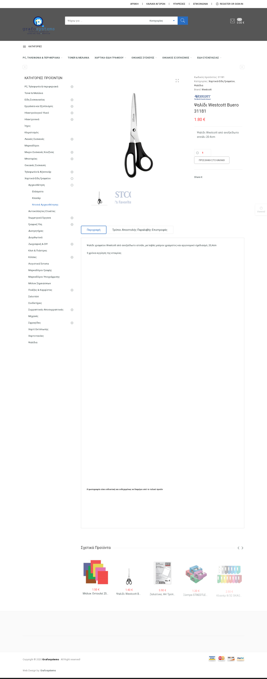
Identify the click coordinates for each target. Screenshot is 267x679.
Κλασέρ (36, 215)
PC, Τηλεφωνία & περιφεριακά (43, 59)
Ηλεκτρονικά (32, 136)
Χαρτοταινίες (36, 353)
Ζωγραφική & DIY (38, 261)
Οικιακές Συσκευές (159, 59)
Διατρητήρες (35, 248)
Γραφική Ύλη (35, 241)
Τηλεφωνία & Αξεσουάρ (38, 189)
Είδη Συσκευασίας (35, 74)
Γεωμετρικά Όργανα (39, 235)
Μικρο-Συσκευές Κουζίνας (39, 169)
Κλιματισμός (32, 149)
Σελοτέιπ (33, 314)
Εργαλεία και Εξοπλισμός (39, 123)
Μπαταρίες (31, 176)
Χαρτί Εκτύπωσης (38, 346)
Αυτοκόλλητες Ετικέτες (41, 228)
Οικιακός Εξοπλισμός (196, 59)
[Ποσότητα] (202, 170)
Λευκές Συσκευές (34, 156)
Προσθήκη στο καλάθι (212, 177)
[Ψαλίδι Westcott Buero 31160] (242, 84)
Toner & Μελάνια (85, 59)
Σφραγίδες (34, 340)
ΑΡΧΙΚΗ (134, 3)
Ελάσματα (37, 209)
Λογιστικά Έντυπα (38, 281)
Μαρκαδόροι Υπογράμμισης (44, 294)
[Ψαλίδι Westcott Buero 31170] (25, 84)
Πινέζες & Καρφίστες (40, 307)
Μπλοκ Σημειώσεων (39, 300)
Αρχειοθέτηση (36, 202)
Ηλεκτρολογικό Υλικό (37, 130)
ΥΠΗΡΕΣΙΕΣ (179, 3)
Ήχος (28, 143)
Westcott (207, 107)
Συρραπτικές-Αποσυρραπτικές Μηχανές (45, 330)
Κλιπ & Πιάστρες (37, 268)
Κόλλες (32, 274)
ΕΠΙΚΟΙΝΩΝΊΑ (200, 3)
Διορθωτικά (35, 254)
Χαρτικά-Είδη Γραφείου (120, 59)
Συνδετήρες (35, 320)
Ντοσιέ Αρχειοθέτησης (45, 222)
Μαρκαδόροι (32, 163)
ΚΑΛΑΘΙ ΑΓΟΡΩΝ (155, 3)
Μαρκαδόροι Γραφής (40, 287)
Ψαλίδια (198, 102)
